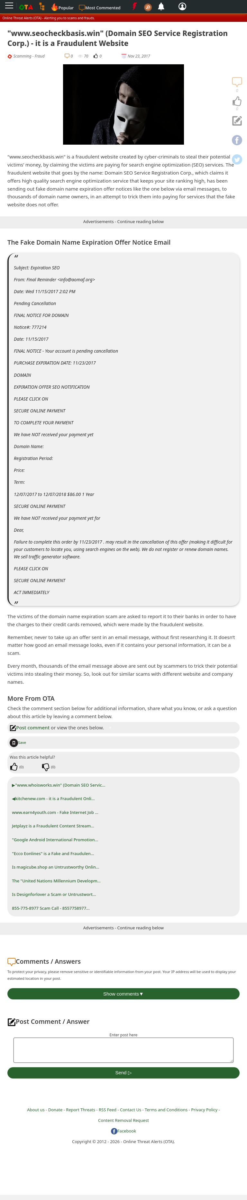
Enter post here (124, 1035)
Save (18, 742)
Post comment (30, 727)
